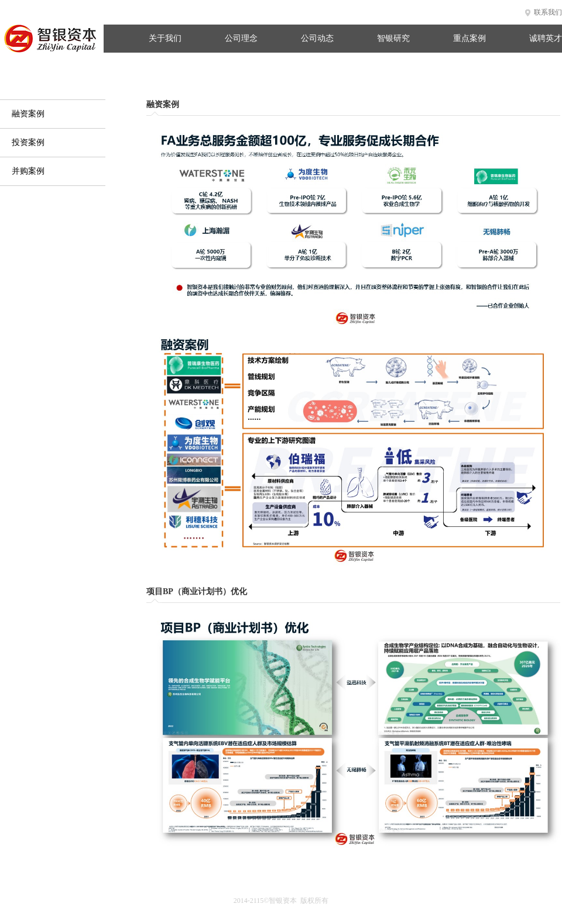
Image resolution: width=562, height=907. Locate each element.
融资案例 (28, 113)
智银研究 (393, 38)
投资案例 (28, 142)
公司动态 (317, 38)
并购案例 (28, 171)
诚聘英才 (545, 38)
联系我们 (548, 12)
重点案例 (469, 38)
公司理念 (241, 38)
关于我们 (165, 38)
